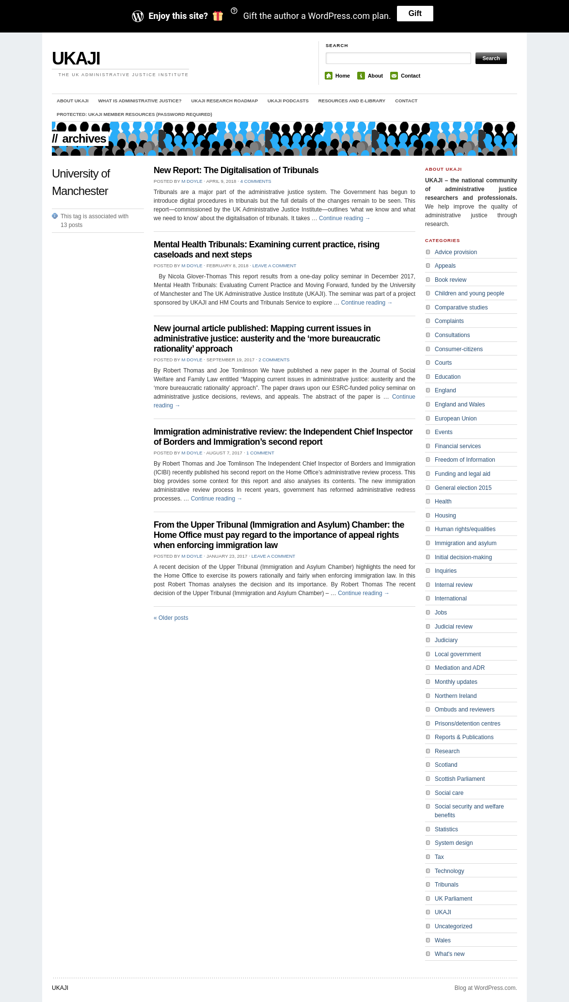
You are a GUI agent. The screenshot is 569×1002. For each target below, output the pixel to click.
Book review (450, 279)
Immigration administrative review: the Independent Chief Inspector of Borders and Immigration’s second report (283, 437)
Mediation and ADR (460, 667)
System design (454, 843)
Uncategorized (453, 926)
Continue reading (345, 218)
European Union (456, 418)
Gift (415, 13)
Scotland (446, 764)
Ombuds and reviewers (464, 709)
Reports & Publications (464, 737)
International (451, 598)
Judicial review (454, 626)
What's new (450, 954)
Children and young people (469, 293)
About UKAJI (73, 100)
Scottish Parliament (460, 779)
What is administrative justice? (140, 100)
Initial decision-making (463, 557)
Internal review (454, 585)
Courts (443, 362)
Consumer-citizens (459, 349)
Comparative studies (461, 307)
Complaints (449, 321)
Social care (449, 793)
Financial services (458, 446)
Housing (445, 515)
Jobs (441, 612)
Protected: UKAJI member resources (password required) (134, 114)
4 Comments (255, 181)
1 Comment (260, 452)
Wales (443, 940)
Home (342, 76)
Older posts (171, 617)
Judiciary (446, 640)
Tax (439, 857)
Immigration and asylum (465, 543)
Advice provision (456, 252)
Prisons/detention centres (467, 723)
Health (443, 501)
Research (447, 751)
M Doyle (191, 181)
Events (444, 432)
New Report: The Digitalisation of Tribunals (236, 170)
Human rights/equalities (465, 529)
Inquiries (446, 570)
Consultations (452, 335)
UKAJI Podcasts (288, 100)
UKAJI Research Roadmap (224, 100)
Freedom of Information (465, 459)
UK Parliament (453, 898)
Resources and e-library (351, 100)
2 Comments (273, 359)
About (375, 76)
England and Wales (460, 404)
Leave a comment (274, 265)
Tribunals (446, 884)
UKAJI (76, 58)
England (445, 390)
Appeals (445, 265)
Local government (458, 654)
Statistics (446, 829)
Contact (410, 76)
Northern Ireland (456, 696)
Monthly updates (456, 682)
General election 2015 (463, 488)
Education (447, 376)
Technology (449, 871)
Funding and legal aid (462, 473)
